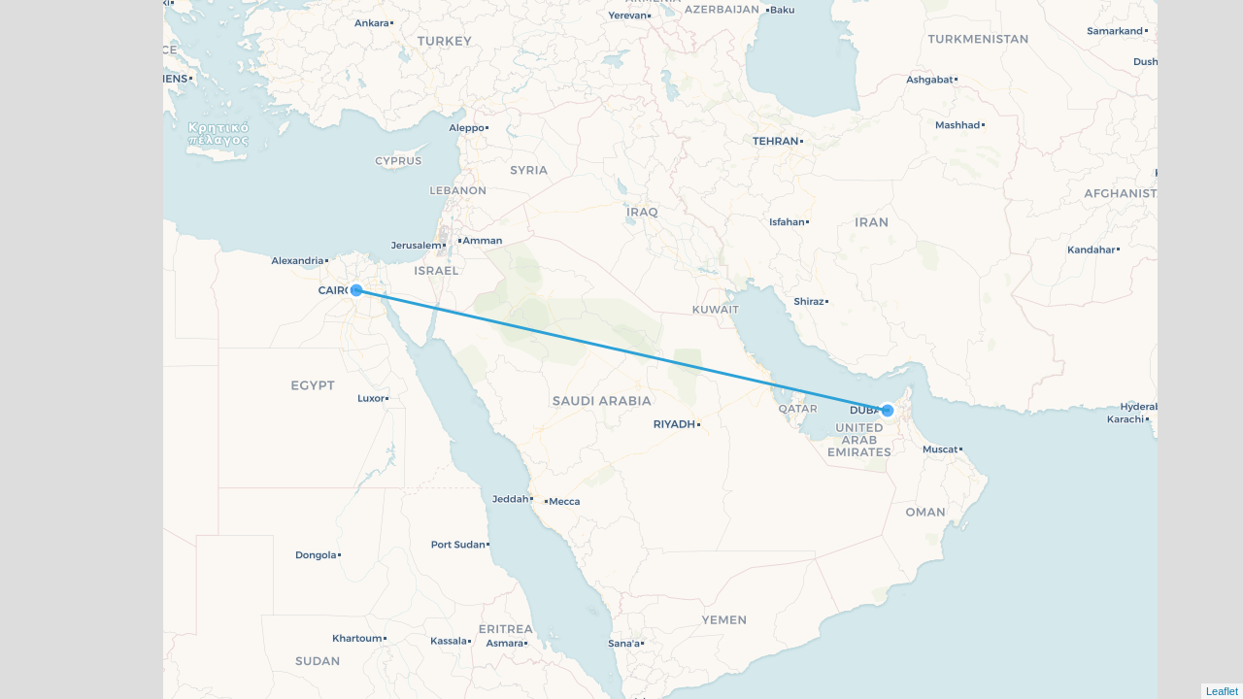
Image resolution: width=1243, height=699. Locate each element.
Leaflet (1222, 691)
